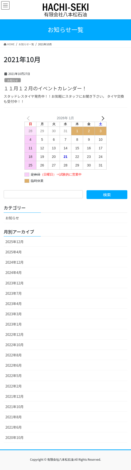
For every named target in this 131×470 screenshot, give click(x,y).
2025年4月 (13, 251)
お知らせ (12, 80)
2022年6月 (13, 365)
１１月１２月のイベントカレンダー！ (45, 88)
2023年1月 (13, 324)
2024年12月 (14, 262)
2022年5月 (13, 375)
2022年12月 (14, 334)
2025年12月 (14, 241)
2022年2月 (13, 386)
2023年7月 (13, 293)
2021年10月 (14, 406)
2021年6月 (13, 427)
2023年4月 (13, 303)
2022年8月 (13, 354)
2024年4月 (13, 272)
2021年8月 (13, 416)
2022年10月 (14, 344)
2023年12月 (14, 283)
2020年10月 (14, 437)
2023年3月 (13, 313)
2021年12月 (14, 396)
